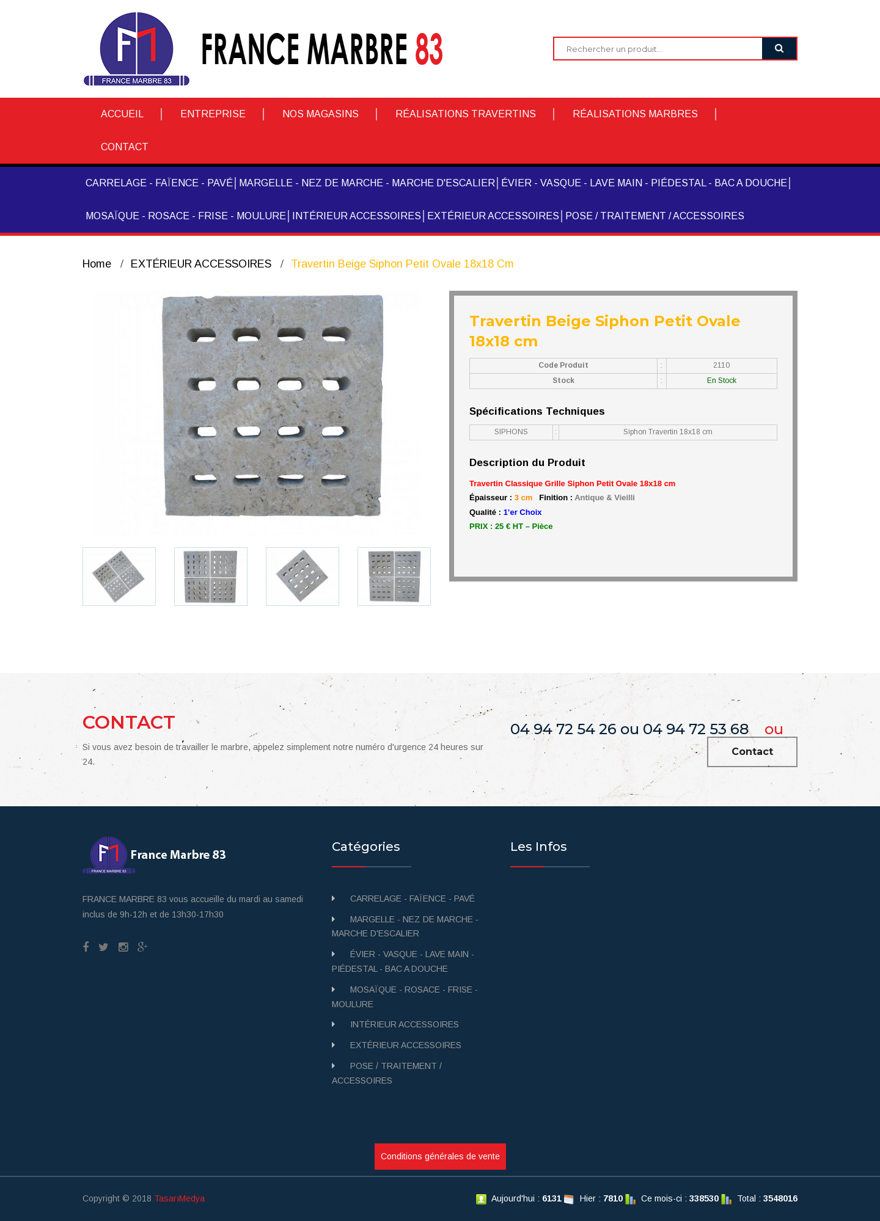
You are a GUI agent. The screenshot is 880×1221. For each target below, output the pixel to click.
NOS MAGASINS (320, 114)
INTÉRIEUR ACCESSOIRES (356, 216)
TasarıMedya (179, 1198)
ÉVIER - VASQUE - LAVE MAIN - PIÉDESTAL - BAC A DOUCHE (644, 183)
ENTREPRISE (213, 114)
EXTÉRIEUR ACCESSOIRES (493, 216)
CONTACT (124, 147)
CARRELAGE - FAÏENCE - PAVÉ (159, 183)
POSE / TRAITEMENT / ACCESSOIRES (654, 216)
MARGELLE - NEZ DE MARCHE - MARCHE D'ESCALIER (367, 183)
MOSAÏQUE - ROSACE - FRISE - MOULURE (186, 216)
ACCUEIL (122, 114)
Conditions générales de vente (440, 1156)
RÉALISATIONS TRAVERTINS (465, 114)
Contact (752, 751)
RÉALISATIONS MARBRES (635, 114)
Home (96, 264)
